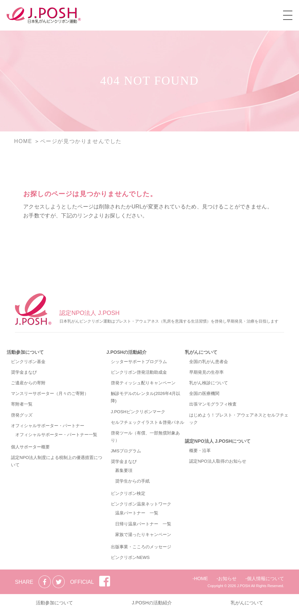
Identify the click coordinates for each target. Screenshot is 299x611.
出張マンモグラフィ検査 (213, 404)
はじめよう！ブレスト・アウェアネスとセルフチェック (238, 419)
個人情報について (265, 578)
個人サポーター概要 (30, 446)
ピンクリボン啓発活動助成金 (139, 372)
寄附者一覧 (22, 404)
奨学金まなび (24, 372)
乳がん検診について (208, 382)
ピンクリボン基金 (28, 361)
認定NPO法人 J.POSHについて (218, 441)
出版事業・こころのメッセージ (141, 546)
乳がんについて (201, 352)
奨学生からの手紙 (132, 481)
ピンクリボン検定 (128, 493)
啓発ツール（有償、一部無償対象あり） (145, 436)
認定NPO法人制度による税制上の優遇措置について (56, 461)
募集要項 (123, 470)
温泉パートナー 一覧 (136, 512)
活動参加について (25, 352)
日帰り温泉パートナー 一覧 (143, 523)
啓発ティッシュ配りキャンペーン (143, 382)
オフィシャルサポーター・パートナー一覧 (56, 434)
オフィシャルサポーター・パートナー (47, 425)
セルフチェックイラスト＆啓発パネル (147, 422)
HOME (201, 578)
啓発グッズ (22, 415)
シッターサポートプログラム (139, 361)
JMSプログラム (126, 450)
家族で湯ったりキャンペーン (143, 534)
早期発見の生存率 (206, 372)
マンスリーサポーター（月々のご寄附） (50, 393)
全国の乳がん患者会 (208, 361)
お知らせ (227, 578)
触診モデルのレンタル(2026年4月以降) (145, 397)
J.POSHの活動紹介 (127, 352)
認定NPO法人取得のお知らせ (217, 461)
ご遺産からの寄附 (28, 382)
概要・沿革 (200, 450)
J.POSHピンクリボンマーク (138, 411)
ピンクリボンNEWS (130, 557)
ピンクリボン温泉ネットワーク (141, 503)
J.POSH (243, 586)
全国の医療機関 (204, 393)
